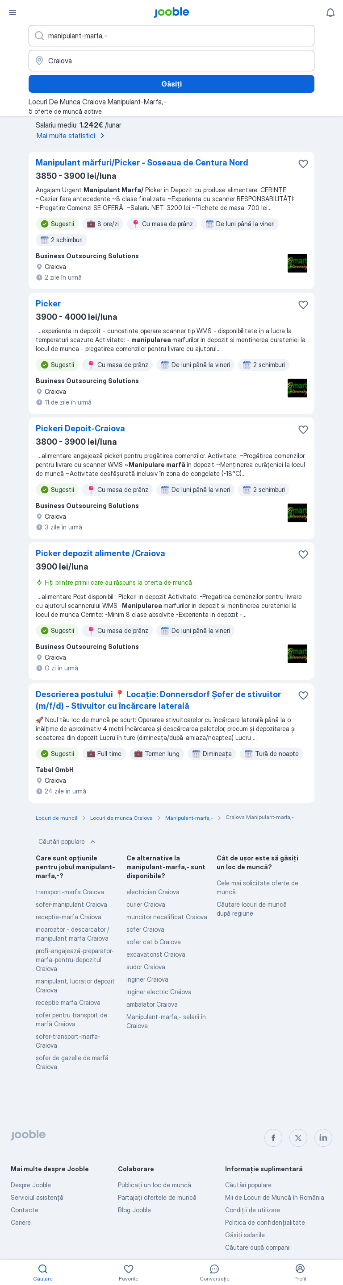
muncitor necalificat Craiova (166, 917)
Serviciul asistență (37, 1197)
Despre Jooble (31, 1185)
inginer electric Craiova (159, 992)
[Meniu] (12, 12)
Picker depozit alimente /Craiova (100, 553)
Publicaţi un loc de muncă (154, 1185)
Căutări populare (67, 841)
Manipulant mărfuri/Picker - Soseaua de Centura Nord (142, 162)
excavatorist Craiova (155, 954)
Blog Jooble (134, 1210)
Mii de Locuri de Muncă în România (274, 1197)
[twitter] (298, 1138)
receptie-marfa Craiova (68, 917)
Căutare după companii (258, 1247)
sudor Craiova (145, 967)
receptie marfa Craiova (68, 1002)
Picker (48, 303)
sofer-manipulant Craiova (71, 904)
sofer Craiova (145, 929)
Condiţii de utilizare (252, 1210)
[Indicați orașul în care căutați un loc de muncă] (171, 60)
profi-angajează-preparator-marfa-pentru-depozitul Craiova (75, 959)
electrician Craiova (153, 892)
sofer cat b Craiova (153, 942)
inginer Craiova (147, 979)
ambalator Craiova (152, 1004)
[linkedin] (323, 1138)
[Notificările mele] (330, 12)
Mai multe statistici (72, 135)
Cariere (21, 1222)
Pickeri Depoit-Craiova (80, 428)
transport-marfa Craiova (70, 892)
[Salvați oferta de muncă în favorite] (303, 163)
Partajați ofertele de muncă (157, 1197)
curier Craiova (145, 904)
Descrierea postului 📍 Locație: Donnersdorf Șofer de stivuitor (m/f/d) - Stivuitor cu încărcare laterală (158, 700)
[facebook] (273, 1138)
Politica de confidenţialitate (265, 1222)
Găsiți (171, 83)
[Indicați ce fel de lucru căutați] (171, 35)
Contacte (24, 1210)
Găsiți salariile (245, 1235)
